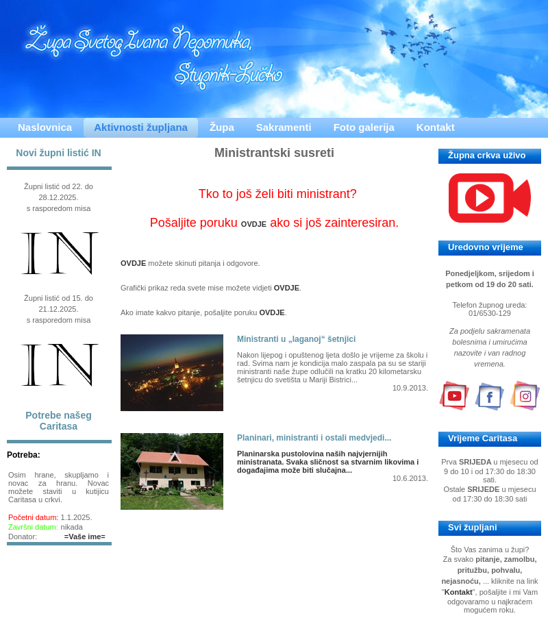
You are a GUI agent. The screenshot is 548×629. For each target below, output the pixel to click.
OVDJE (253, 224)
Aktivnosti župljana (141, 127)
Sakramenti (284, 127)
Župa (222, 127)
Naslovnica (45, 127)
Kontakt (435, 127)
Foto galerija (364, 127)
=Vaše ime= (84, 536)
